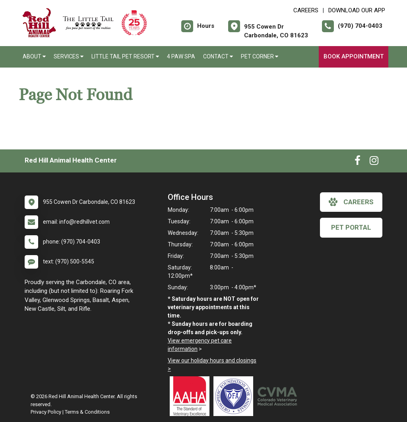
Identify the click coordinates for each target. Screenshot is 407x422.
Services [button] (68, 56)
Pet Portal (351, 227)
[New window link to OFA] (235, 396)
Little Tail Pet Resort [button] (125, 56)
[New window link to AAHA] (191, 396)
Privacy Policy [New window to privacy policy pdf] (46, 412)
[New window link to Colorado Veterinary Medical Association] (279, 396)
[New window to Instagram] (374, 162)
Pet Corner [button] (259, 56)
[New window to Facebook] (357, 162)
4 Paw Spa (181, 56)
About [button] (34, 56)
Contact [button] (218, 56)
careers (351, 201)
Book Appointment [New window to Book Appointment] (354, 56)
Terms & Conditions (87, 412)
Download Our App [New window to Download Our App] (356, 10)
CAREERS (305, 10)
